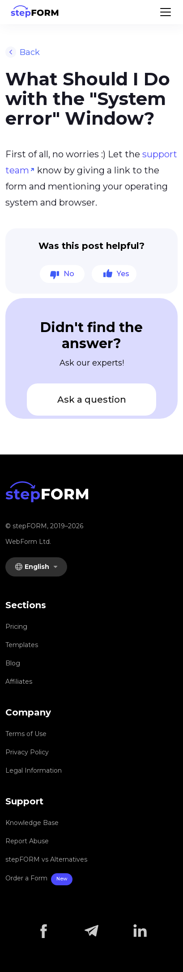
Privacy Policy (27, 752)
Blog (12, 663)
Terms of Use (26, 734)
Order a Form (38, 879)
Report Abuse (27, 841)
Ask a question (91, 399)
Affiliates (18, 681)
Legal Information (33, 770)
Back (22, 52)
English (33, 567)
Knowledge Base (32, 823)
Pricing (16, 627)
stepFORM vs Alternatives (46, 859)
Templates (21, 645)
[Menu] (165, 12)
